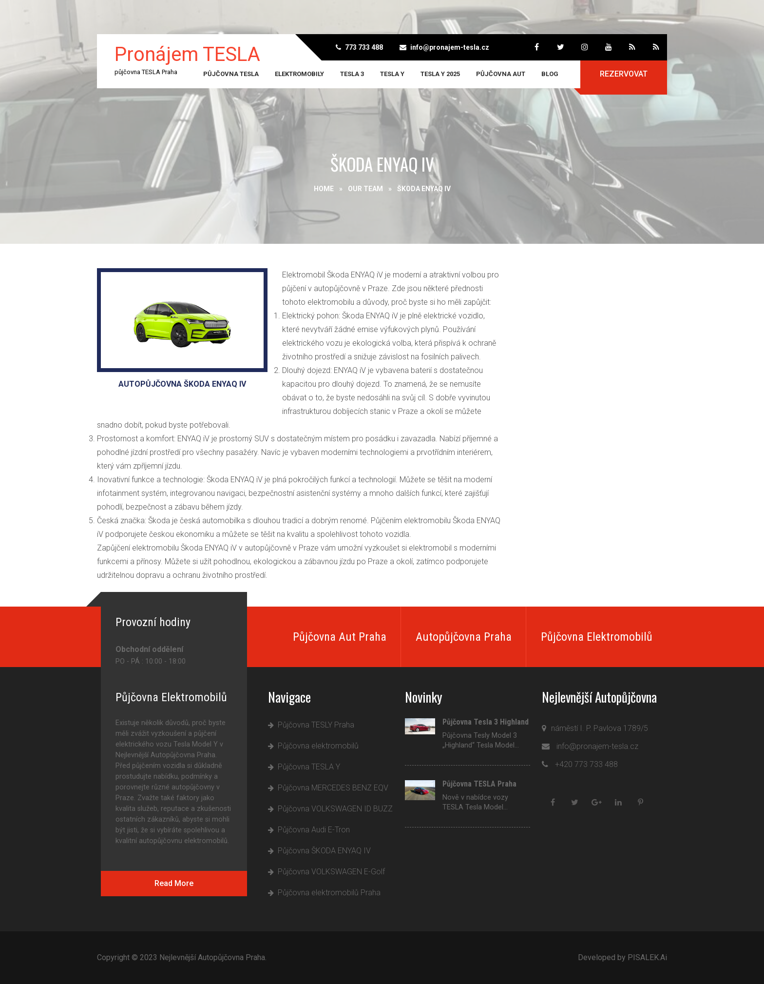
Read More (173, 883)
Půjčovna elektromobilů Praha (329, 892)
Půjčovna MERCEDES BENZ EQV (333, 787)
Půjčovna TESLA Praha (479, 784)
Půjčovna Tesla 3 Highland (485, 722)
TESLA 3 (352, 74)
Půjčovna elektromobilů (318, 745)
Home (324, 189)
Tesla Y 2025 (440, 74)
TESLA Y (392, 74)
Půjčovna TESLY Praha (316, 724)
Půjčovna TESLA (231, 74)
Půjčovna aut (500, 74)
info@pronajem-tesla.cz (449, 47)
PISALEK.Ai (647, 957)
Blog (549, 74)
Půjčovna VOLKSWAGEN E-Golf (331, 871)
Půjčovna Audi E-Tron (314, 829)
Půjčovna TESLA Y (309, 766)
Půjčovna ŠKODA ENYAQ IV (324, 850)
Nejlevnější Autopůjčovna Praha (212, 957)
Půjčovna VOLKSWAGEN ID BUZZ (335, 808)
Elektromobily (299, 74)
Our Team (365, 189)
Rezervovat (624, 74)
